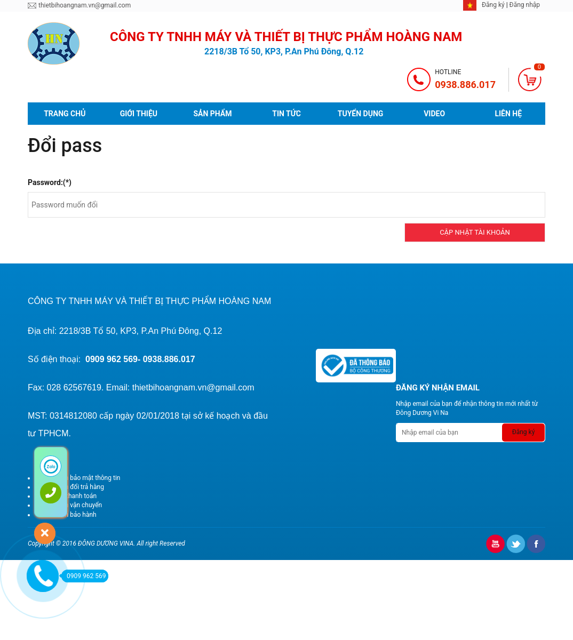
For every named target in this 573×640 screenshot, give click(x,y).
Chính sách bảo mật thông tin (78, 478)
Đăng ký (494, 5)
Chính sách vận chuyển (69, 505)
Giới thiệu (138, 113)
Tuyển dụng (361, 113)
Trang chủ (64, 113)
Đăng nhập (525, 5)
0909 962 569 (83, 576)
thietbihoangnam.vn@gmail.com (84, 5)
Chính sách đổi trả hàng (70, 487)
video (434, 113)
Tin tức (286, 113)
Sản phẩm (212, 113)
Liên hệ (508, 113)
